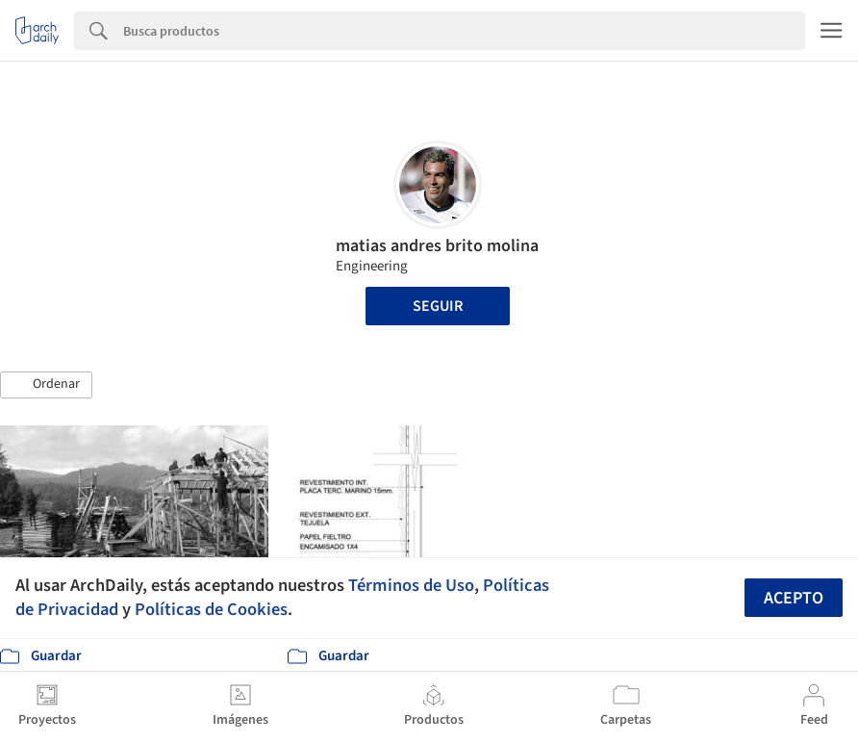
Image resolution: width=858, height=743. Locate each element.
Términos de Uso (411, 585)
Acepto (793, 598)
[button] (46, 385)
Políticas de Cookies (211, 609)
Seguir (438, 306)
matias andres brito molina (437, 246)
